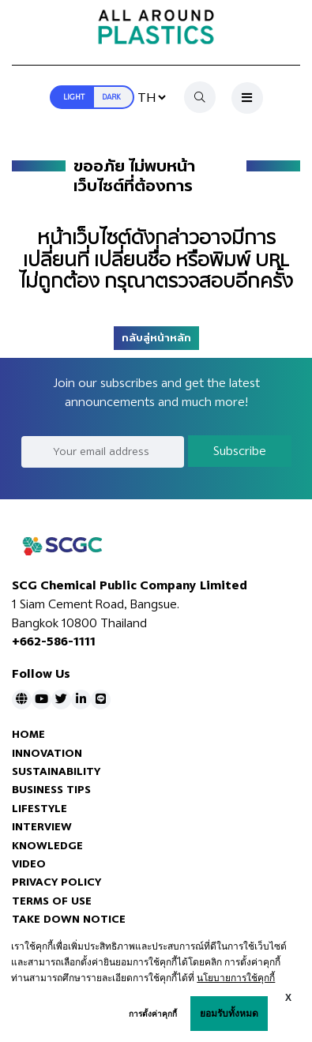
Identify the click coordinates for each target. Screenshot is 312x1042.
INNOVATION (47, 753)
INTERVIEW (42, 826)
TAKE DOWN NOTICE (69, 919)
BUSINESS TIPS (51, 789)
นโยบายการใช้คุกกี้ (236, 978)
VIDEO (29, 864)
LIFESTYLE (39, 808)
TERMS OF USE (52, 901)
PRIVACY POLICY (56, 882)
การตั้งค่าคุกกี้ (153, 1014)
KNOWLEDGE (47, 845)
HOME (28, 734)
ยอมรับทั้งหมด (229, 1013)
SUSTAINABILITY (56, 771)
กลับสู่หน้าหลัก (156, 338)
